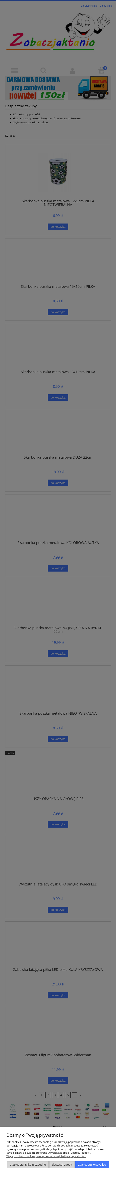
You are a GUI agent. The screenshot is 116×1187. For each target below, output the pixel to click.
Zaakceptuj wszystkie (92, 1164)
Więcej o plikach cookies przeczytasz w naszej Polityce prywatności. (46, 1156)
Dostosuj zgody (62, 1164)
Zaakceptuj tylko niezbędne (28, 1164)
